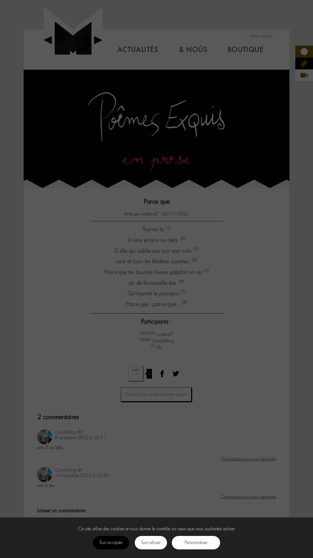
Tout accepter (111, 542)
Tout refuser (151, 542)
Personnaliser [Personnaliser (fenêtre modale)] (196, 542)
